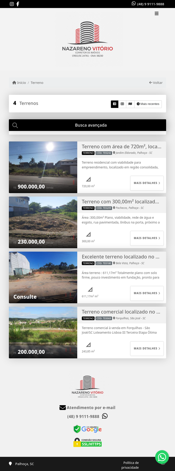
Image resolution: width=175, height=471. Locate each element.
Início (19, 82)
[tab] (87, 125)
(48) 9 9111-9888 (150, 4)
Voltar (156, 82)
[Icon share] (12, 4)
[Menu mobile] (87, 39)
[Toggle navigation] (157, 14)
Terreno (37, 82)
